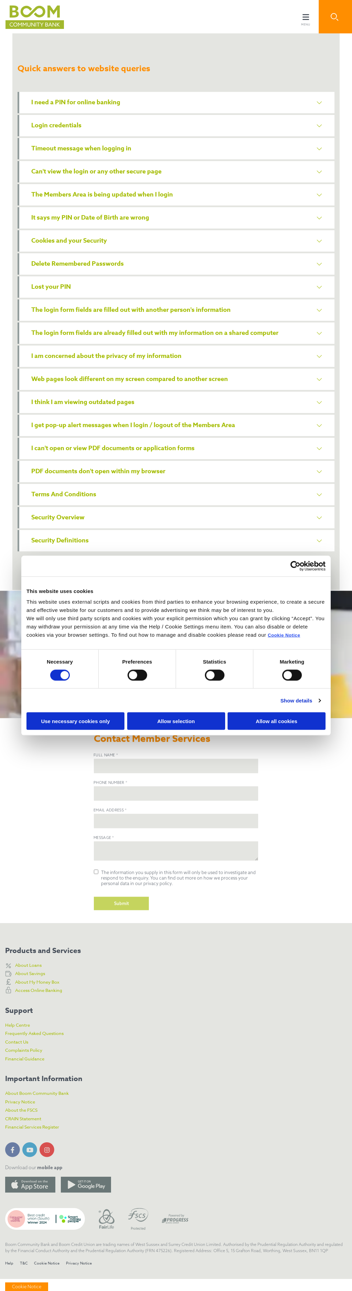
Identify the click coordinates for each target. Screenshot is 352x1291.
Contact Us (18, 1053)
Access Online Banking (42, 1002)
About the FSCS (23, 1122)
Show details (296, 700)
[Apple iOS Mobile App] (30, 1197)
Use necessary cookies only (75, 721)
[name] (176, 802)
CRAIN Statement (26, 1130)
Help (9, 1276)
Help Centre (19, 1036)
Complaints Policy (26, 1062)
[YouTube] (31, 1160)
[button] (335, 16)
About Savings (32, 985)
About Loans (30, 977)
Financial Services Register (37, 1139)
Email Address (110, 846)
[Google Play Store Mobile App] (86, 1197)
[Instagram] (48, 1160)
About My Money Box (41, 993)
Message (104, 873)
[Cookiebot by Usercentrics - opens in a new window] (295, 566)
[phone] (176, 830)
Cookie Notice (286, 635)
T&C (25, 1276)
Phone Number (110, 818)
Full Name (106, 791)
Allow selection (176, 721)
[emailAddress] (176, 857)
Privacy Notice (22, 1113)
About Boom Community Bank (42, 1105)
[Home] (29, 16)
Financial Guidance (28, 1070)
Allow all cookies (276, 721)
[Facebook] (13, 1160)
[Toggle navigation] (305, 16)
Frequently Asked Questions (39, 1045)
